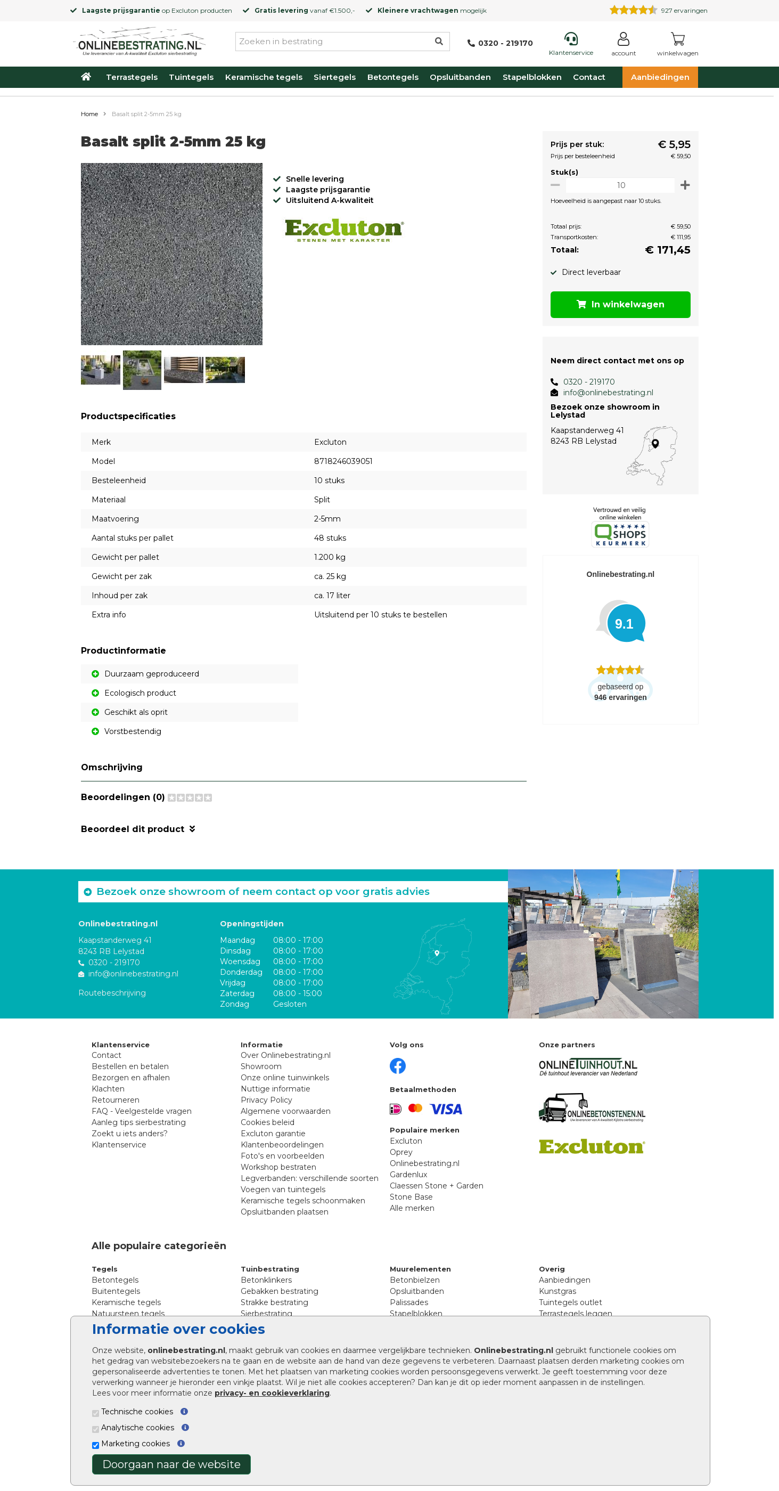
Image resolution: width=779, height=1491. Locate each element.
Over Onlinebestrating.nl (286, 1055)
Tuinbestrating (270, 1269)
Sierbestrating (266, 1313)
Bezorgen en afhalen (131, 1077)
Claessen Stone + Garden (436, 1186)
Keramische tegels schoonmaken (303, 1200)
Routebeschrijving (112, 992)
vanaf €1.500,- (305, 10)
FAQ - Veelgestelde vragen (142, 1111)
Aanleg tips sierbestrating (139, 1122)
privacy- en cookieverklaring (272, 1393)
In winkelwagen (618, 304)
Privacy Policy (266, 1100)
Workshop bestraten (278, 1167)
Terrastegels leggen (575, 1313)
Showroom (261, 1066)
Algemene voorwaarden (286, 1111)
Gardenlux (408, 1174)
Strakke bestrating (274, 1302)
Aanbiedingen (660, 77)
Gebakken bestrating (279, 1291)
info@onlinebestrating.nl (605, 392)
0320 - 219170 (585, 382)
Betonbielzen (415, 1280)
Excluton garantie (273, 1133)
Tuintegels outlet (570, 1302)
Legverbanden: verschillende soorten (310, 1178)
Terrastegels (132, 77)
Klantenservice (119, 1145)
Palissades (409, 1302)
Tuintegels (191, 77)
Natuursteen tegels (128, 1313)
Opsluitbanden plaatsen (285, 1212)
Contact (589, 77)
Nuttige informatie (275, 1089)
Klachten (108, 1089)
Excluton (185, 10)
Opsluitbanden (460, 77)
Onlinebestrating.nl (425, 1163)
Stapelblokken (532, 77)
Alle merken (412, 1208)
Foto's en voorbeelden (282, 1156)
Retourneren (116, 1100)
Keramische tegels (263, 77)
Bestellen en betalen (130, 1066)
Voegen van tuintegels (283, 1189)
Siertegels (335, 77)
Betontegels (393, 77)
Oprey (401, 1152)
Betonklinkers (266, 1280)
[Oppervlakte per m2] (618, 185)
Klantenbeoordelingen (282, 1145)
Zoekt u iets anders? (130, 1133)
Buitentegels (116, 1291)
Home (89, 114)
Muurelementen (420, 1269)
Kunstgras (557, 1291)
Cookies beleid (267, 1122)
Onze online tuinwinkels (285, 1077)
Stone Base (411, 1197)
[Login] (624, 46)
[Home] (139, 39)
